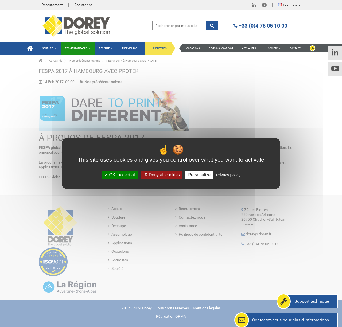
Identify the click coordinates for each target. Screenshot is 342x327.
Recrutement (52, 5)
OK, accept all (120, 175)
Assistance (83, 5)
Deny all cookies (162, 175)
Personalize (199, 175)
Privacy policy (228, 175)
